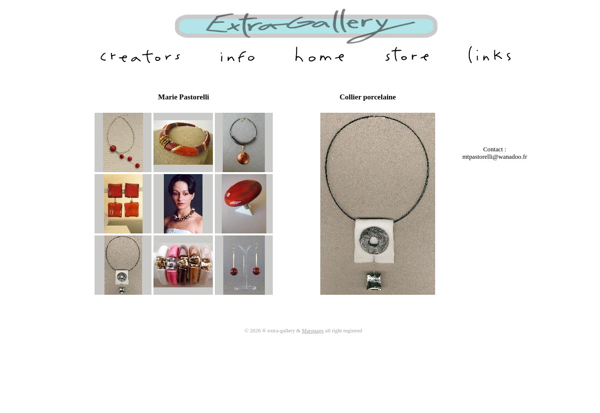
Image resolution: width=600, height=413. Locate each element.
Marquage (313, 330)
